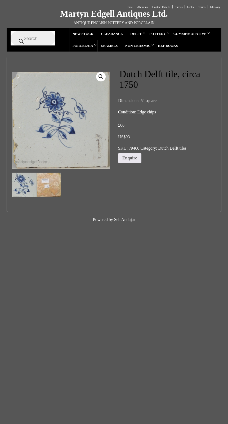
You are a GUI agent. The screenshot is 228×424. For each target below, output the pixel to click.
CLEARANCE (112, 34)
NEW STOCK (83, 34)
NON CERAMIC (138, 46)
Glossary (215, 6)
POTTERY (157, 34)
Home (129, 6)
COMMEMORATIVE (190, 34)
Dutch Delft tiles (172, 148)
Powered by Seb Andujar (114, 219)
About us (142, 6)
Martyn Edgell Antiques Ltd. (114, 14)
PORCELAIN (83, 46)
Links (190, 6)
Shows (178, 6)
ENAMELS (109, 46)
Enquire (129, 158)
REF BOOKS (168, 46)
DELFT (136, 34)
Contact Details (161, 6)
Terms (201, 6)
